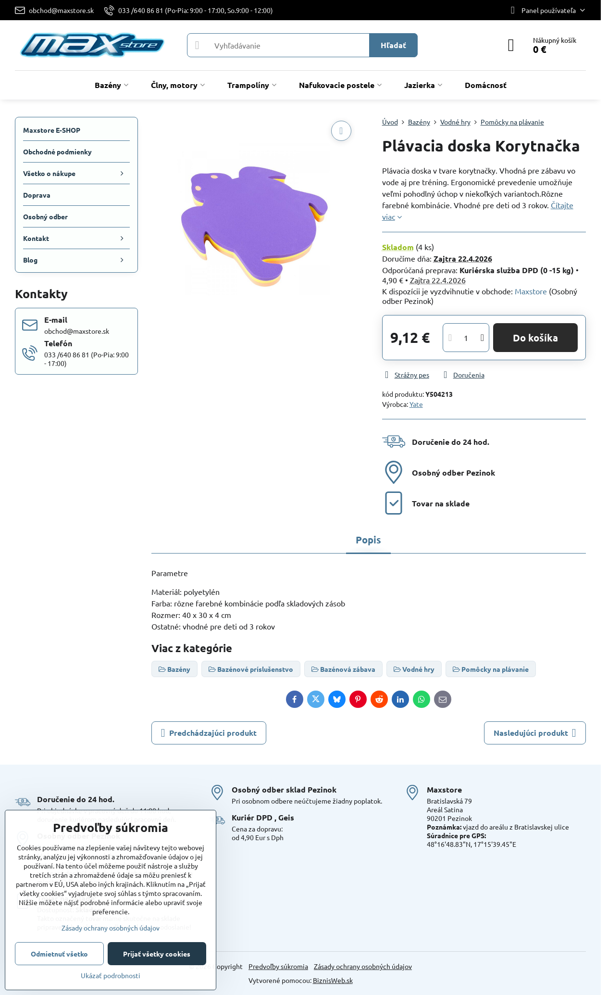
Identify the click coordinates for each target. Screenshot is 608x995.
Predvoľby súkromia (278, 966)
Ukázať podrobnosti (110, 975)
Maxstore (531, 291)
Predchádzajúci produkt (209, 733)
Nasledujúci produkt (535, 733)
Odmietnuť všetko (59, 953)
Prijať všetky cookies (156, 953)
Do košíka (535, 337)
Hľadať (393, 45)
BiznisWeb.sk (333, 980)
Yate (416, 404)
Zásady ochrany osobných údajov (363, 966)
